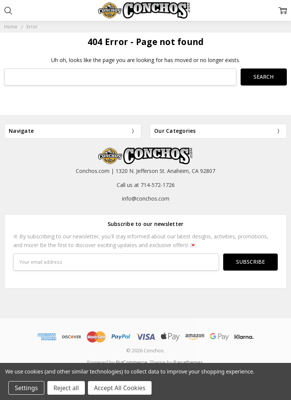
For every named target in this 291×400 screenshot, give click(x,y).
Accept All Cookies (120, 388)
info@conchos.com (145, 198)
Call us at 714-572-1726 (146, 184)
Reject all (66, 388)
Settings (26, 388)
